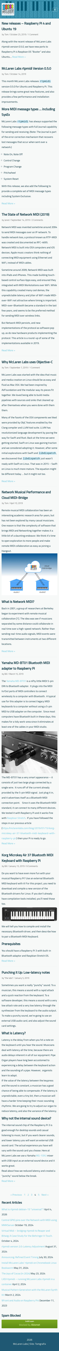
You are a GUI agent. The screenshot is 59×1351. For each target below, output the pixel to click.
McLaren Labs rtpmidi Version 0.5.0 (26, 68)
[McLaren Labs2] (8, 9)
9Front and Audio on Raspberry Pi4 (20, 1300)
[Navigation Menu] (54, 9)
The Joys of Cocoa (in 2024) (16, 1273)
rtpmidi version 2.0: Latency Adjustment (23, 1246)
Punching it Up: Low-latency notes (26, 972)
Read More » (19, 57)
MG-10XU (41, 1155)
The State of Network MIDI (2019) (25, 214)
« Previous (16, 1195)
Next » (45, 1195)
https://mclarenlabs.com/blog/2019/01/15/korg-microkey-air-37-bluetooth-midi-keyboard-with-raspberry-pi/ (28, 833)
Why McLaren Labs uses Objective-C (27, 361)
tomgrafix (40, 1344)
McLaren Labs (20, 1344)
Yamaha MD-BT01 (16, 681)
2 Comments (37, 220)
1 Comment (33, 34)
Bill (5, 674)
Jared (6, 220)
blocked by (29, 1323)
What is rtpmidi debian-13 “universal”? (23, 1209)
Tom (6, 34)
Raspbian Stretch (16, 818)
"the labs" (8, 978)
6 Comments (32, 866)
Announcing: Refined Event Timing (20, 1257)
